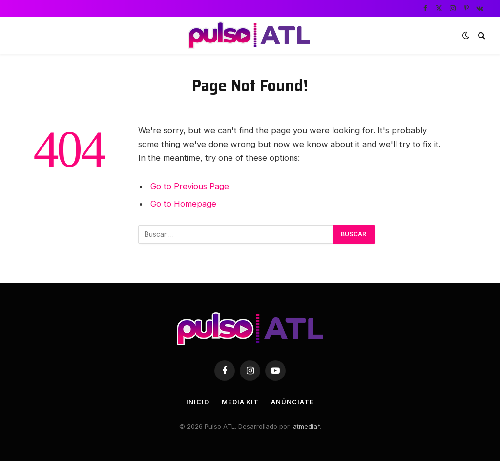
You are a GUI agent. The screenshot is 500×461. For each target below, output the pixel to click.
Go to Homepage (183, 204)
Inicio (198, 402)
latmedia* (306, 426)
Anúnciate (292, 402)
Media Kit (240, 402)
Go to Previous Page (189, 186)
